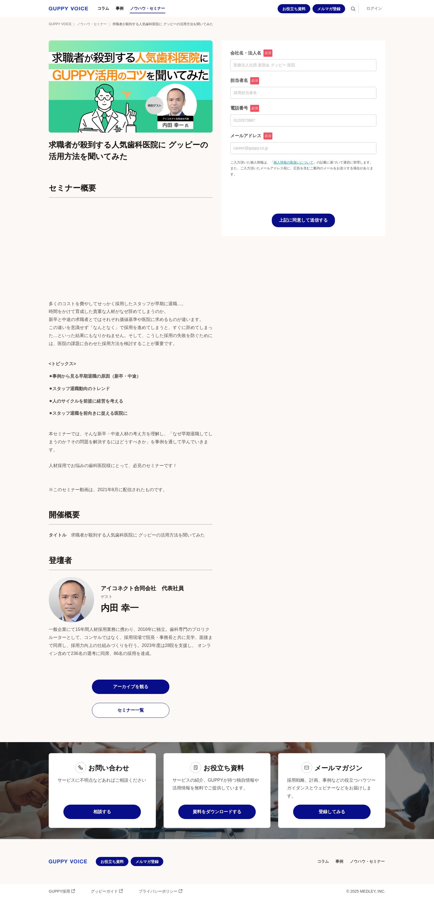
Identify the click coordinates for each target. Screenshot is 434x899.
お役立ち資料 (294, 9)
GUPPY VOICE (60, 24)
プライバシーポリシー (161, 891)
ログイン (374, 8)
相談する (102, 811)
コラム (103, 8)
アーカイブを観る (130, 686)
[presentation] (272, 188)
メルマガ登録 (328, 9)
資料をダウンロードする (217, 811)
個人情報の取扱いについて (293, 162)
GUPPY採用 (62, 891)
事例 (119, 8)
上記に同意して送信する (303, 220)
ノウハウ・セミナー (147, 8)
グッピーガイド (107, 891)
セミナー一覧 (130, 710)
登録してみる (332, 811)
